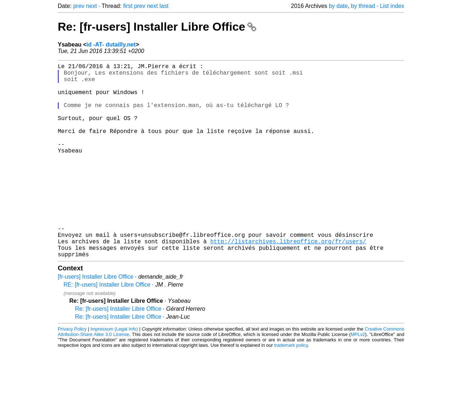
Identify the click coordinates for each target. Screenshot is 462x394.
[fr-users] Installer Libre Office (96, 320)
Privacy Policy (72, 372)
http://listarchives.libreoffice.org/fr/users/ (288, 281)
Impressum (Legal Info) (114, 372)
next (91, 6)
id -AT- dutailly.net (111, 44)
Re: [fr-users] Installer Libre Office (157, 26)
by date (338, 6)
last (164, 6)
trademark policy (291, 388)
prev (78, 6)
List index (392, 6)
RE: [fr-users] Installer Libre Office (107, 328)
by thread (363, 6)
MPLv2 (358, 377)
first (127, 6)
